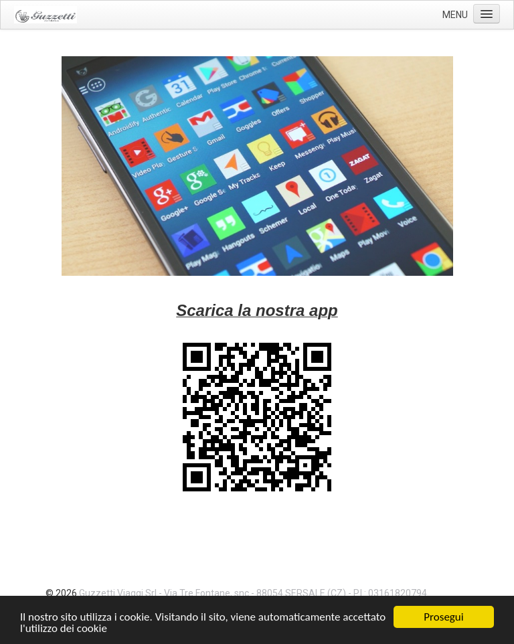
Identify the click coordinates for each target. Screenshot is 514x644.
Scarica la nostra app (256, 310)
